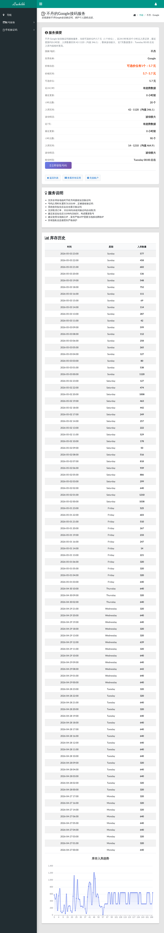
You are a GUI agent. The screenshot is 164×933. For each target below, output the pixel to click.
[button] (44, 13)
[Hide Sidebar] (41, 4)
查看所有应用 (73, 177)
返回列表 (52, 177)
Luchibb (18, 3)
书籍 (141, 15)
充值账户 (92, 177)
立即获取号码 (58, 165)
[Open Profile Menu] (155, 4)
